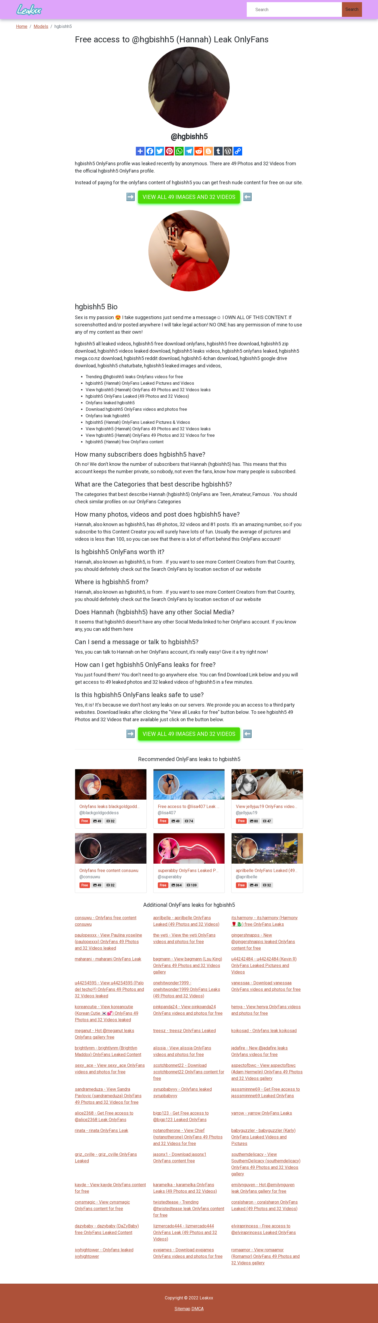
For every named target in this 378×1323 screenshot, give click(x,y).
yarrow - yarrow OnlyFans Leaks (261, 1113)
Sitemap (182, 1308)
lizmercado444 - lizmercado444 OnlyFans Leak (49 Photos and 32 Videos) (185, 1232)
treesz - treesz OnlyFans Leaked (184, 1030)
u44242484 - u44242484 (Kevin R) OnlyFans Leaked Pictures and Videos (264, 965)
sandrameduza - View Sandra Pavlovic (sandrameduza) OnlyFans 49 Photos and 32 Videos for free (108, 1096)
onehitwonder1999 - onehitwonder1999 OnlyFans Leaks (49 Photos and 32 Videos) (186, 989)
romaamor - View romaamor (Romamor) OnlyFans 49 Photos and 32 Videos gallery (265, 1256)
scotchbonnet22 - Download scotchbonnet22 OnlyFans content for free (188, 1072)
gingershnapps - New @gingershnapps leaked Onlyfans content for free (263, 942)
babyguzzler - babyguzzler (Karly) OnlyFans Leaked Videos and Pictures (263, 1137)
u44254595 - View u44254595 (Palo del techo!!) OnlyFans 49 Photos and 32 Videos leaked (109, 989)
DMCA (197, 1308)
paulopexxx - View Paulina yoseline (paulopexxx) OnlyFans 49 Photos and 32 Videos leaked (108, 942)
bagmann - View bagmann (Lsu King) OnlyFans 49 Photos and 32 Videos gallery (187, 965)
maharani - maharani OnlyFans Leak (108, 959)
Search (351, 9)
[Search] (294, 9)
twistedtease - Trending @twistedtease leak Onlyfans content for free (188, 1209)
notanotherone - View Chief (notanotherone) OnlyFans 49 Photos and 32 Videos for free (188, 1137)
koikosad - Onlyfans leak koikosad (264, 1030)
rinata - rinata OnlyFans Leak (101, 1130)
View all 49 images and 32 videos (189, 197)
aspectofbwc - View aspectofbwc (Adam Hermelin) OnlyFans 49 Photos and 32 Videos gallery (267, 1072)
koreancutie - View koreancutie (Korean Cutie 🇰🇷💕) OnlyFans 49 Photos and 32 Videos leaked (106, 1013)
